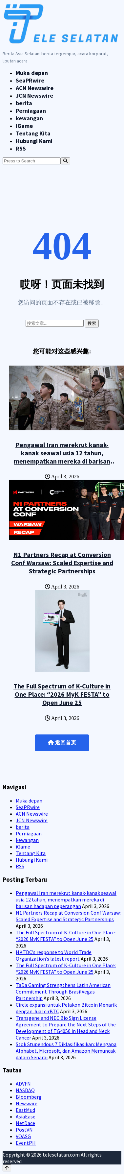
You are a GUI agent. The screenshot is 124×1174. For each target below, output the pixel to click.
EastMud (25, 1110)
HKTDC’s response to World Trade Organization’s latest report (54, 955)
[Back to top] (7, 1167)
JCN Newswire (34, 95)
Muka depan (32, 73)
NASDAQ (25, 1090)
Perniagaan (31, 110)
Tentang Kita (33, 133)
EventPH (26, 1142)
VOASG (23, 1136)
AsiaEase (25, 1116)
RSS (21, 148)
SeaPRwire (30, 80)
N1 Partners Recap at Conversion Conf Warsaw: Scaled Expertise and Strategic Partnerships (62, 562)
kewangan (29, 118)
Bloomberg (29, 1096)
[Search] (65, 160)
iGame (24, 126)
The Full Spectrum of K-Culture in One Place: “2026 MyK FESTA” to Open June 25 (62, 694)
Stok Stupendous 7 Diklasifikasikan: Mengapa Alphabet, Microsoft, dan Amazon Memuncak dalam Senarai (66, 1051)
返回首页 (62, 742)
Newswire (26, 1103)
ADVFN (23, 1083)
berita (24, 103)
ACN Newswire (34, 88)
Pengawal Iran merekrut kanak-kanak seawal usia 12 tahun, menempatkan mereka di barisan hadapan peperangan (62, 457)
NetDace (25, 1123)
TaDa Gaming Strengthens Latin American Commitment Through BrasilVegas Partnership (63, 991)
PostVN (24, 1129)
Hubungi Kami (34, 141)
